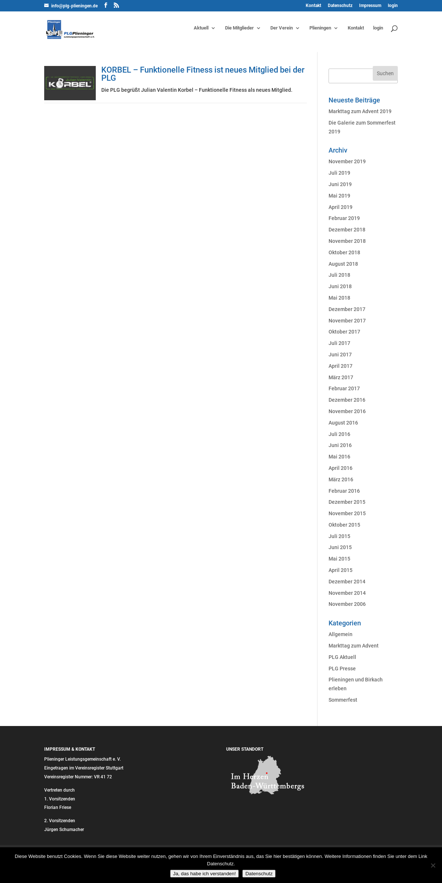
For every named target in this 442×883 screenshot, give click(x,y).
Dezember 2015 (347, 502)
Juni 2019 (340, 184)
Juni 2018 (340, 286)
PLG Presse (342, 668)
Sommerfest (343, 700)
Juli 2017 (339, 343)
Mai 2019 (339, 196)
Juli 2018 (339, 275)
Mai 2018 (339, 298)
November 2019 (347, 161)
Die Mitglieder (239, 28)
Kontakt (313, 5)
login (393, 5)
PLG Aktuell (342, 657)
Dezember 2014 (347, 581)
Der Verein (281, 28)
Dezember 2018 (347, 230)
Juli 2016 (339, 434)
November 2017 (347, 321)
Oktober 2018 (344, 252)
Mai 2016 (339, 457)
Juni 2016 (340, 445)
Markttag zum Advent (354, 646)
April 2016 (340, 468)
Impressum (370, 5)
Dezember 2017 (347, 309)
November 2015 (347, 513)
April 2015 (340, 570)
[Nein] (432, 865)
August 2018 (343, 264)
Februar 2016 (344, 491)
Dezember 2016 (347, 400)
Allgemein (340, 634)
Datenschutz (340, 5)
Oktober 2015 (344, 525)
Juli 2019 (339, 173)
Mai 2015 (339, 559)
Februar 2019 (344, 218)
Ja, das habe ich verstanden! (204, 873)
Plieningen (320, 28)
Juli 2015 (339, 536)
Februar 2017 (344, 388)
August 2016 (343, 423)
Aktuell (201, 28)
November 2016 (347, 411)
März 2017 (341, 377)
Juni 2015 (340, 547)
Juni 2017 (340, 354)
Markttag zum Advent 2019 (360, 111)
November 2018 (347, 241)
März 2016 (341, 479)
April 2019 (340, 207)
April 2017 (340, 366)
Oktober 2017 (344, 332)
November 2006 (347, 604)
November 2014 (347, 593)
